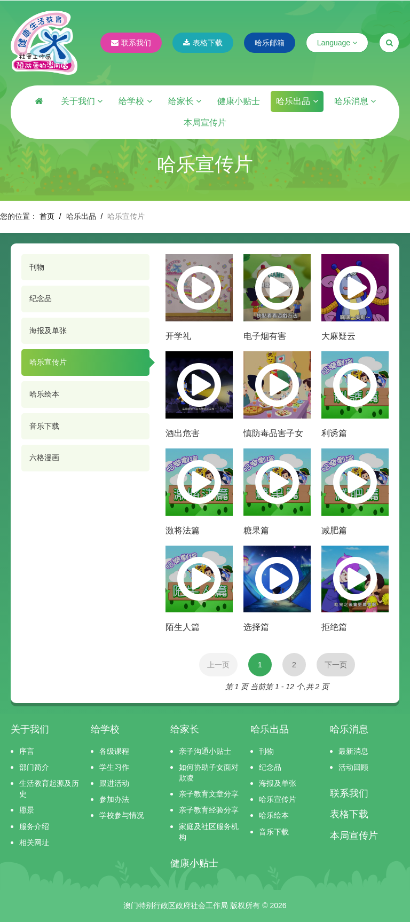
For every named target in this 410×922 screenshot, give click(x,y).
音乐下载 (44, 426)
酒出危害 (182, 433)
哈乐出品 (297, 101)
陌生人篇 (182, 627)
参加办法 (114, 799)
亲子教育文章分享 (209, 794)
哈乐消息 (355, 101)
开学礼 (178, 336)
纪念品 (40, 298)
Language (337, 42)
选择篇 (256, 627)
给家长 (184, 101)
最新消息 (353, 751)
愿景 (26, 810)
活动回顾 (353, 767)
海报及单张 (48, 330)
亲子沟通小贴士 (205, 751)
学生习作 (114, 767)
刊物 (36, 267)
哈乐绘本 (44, 394)
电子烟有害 (264, 336)
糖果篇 (256, 530)
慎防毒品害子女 (273, 433)
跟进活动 (114, 783)
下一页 (336, 664)
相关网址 (34, 842)
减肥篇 (334, 530)
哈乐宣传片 (48, 362)
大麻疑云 (338, 336)
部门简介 (34, 767)
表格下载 (203, 42)
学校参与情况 (121, 815)
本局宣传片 (205, 122)
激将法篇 (182, 530)
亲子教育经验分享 (209, 810)
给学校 (135, 101)
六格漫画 (44, 457)
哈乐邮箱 (270, 42)
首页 (47, 216)
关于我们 (81, 101)
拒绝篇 (334, 627)
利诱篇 (334, 433)
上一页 (218, 664)
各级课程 (114, 751)
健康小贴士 (238, 101)
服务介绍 (34, 826)
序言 (26, 751)
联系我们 (131, 42)
